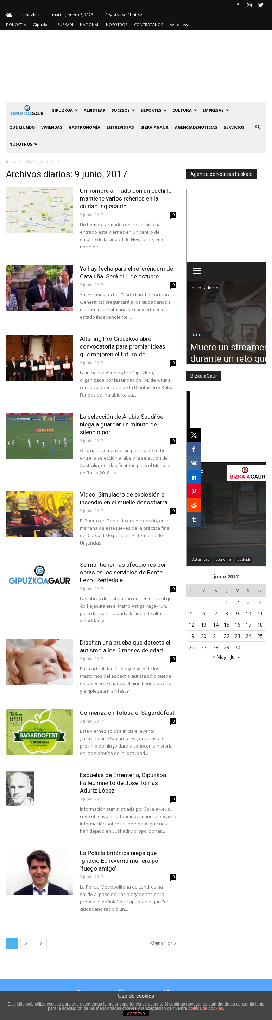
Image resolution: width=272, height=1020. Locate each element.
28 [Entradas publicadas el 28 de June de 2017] (216, 647)
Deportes (154, 110)
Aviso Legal (180, 24)
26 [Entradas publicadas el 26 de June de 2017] (191, 647)
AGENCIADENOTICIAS (196, 127)
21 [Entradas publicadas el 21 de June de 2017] (216, 636)
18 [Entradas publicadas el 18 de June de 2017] (260, 624)
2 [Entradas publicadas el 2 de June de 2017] (237, 602)
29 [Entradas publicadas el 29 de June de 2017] (226, 647)
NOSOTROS (116, 24)
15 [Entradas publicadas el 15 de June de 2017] (226, 624)
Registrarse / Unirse (123, 14)
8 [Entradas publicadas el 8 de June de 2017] (226, 613)
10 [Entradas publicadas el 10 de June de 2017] (248, 613)
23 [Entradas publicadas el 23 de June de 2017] (237, 636)
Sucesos (123, 110)
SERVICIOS (234, 127)
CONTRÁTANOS (148, 24)
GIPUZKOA (64, 110)
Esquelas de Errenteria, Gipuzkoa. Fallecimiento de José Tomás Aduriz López (123, 783)
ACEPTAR (136, 1014)
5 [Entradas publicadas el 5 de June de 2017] (191, 613)
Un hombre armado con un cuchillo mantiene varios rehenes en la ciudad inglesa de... (126, 198)
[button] (257, 127)
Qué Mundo (22, 127)
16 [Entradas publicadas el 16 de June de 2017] (237, 624)
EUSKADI (65, 24)
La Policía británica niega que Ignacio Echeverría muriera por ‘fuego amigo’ (120, 860)
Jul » (235, 656)
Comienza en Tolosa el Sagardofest (127, 712)
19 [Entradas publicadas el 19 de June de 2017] (191, 636)
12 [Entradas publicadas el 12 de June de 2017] (191, 624)
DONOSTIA (16, 24)
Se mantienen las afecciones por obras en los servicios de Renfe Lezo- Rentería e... (123, 572)
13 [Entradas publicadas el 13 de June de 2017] (204, 624)
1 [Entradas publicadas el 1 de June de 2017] (226, 602)
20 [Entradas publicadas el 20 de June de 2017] (204, 636)
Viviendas (51, 127)
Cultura (184, 110)
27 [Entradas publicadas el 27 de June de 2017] (204, 647)
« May (219, 656)
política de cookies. (206, 1008)
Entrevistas (120, 127)
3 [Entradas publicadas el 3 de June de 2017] (248, 602)
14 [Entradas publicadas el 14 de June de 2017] (216, 624)
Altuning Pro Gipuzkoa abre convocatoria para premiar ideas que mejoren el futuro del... (122, 346)
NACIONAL (89, 24)
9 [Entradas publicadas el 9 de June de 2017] (237, 613)
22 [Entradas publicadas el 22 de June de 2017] (226, 636)
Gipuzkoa (42, 24)
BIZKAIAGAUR (154, 127)
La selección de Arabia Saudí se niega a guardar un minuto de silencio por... (121, 424)
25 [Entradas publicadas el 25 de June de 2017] (260, 636)
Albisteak (94, 110)
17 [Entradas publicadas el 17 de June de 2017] (248, 624)
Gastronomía (84, 127)
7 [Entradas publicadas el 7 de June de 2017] (215, 613)
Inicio (11, 162)
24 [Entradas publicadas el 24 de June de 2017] (248, 636)
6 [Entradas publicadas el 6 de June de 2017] (203, 613)
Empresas (216, 110)
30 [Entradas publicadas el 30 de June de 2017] (237, 647)
